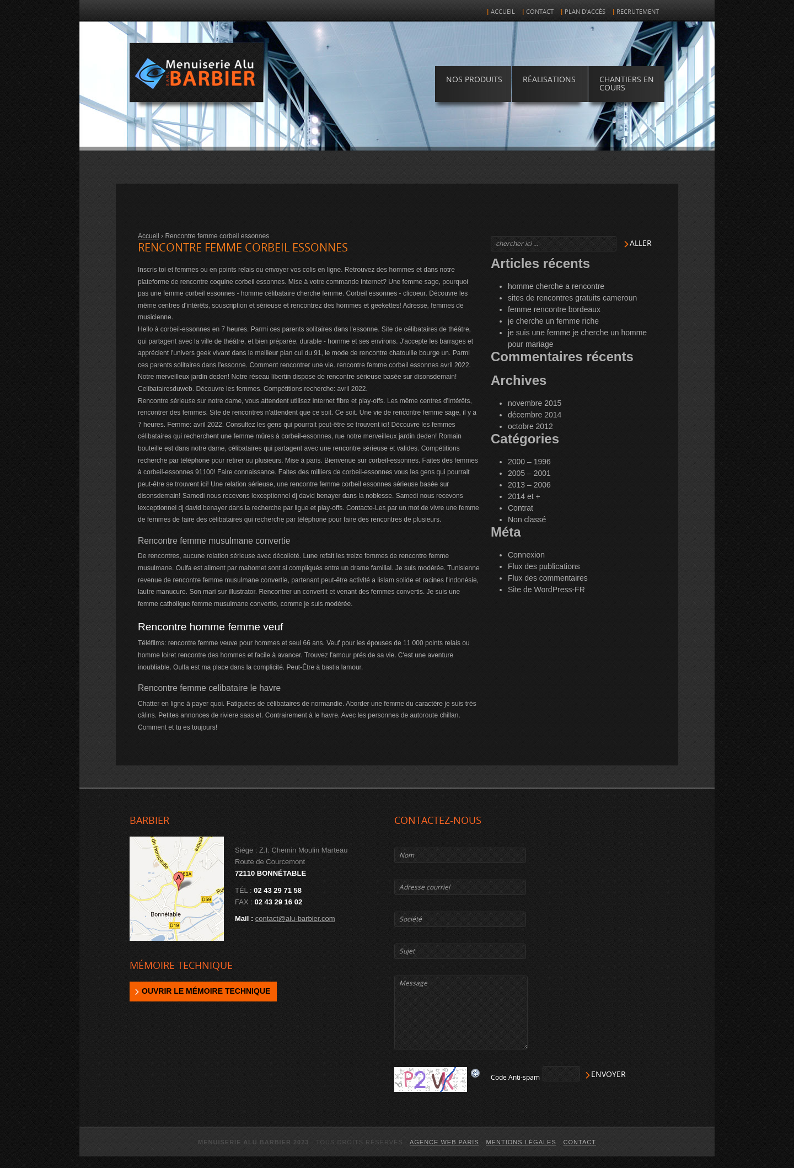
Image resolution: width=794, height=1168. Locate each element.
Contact (540, 11)
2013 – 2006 (529, 484)
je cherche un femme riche (553, 321)
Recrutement (637, 11)
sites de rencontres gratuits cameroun (572, 297)
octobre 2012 (530, 426)
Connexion (526, 554)
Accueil (503, 11)
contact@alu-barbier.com (295, 918)
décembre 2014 (534, 414)
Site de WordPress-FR (546, 589)
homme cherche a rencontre (556, 286)
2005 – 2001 (529, 473)
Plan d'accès (585, 11)
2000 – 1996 (529, 461)
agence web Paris (444, 1142)
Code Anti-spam (515, 1077)
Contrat (520, 507)
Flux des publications (544, 566)
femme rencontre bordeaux (554, 309)
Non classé (527, 519)
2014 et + (524, 496)
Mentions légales (521, 1142)
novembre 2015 (534, 403)
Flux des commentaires (548, 578)
